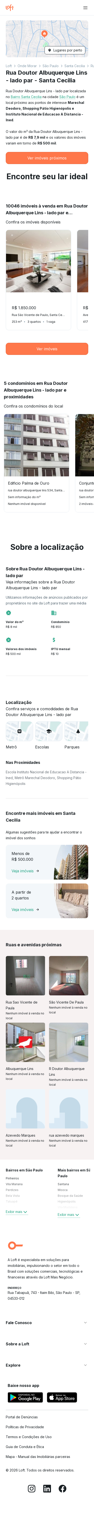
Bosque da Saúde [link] (70, 1196)
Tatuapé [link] (12, 1201)
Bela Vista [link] (13, 1196)
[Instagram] (32, 1489)
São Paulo (51, 66)
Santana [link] (63, 1184)
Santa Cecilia (74, 66)
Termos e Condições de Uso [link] (29, 1437)
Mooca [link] (63, 1190)
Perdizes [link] (12, 1190)
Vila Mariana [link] (14, 1184)
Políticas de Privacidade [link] (25, 1427)
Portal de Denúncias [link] (22, 1417)
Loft (9, 66)
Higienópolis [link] (67, 1201)
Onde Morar (27, 66)
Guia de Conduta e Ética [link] (25, 1447)
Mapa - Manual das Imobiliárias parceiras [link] (38, 1457)
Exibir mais (17, 1212)
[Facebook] (62, 1489)
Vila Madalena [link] (67, 1207)
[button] (47, 38)
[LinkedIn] (47, 1489)
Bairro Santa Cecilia (26, 97)
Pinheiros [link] (12, 1178)
